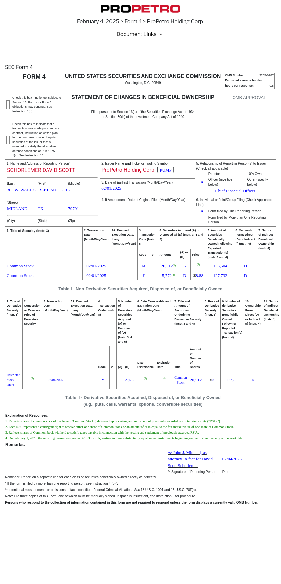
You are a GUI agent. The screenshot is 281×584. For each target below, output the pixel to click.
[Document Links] (140, 34)
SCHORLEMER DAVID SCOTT (41, 170)
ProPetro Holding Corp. (128, 170)
